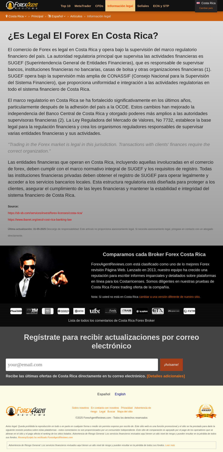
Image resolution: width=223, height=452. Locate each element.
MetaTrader (83, 6)
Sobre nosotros (80, 407)
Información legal (120, 6)
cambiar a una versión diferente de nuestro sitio (172, 294)
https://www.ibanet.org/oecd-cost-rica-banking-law (40, 219)
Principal (37, 16)
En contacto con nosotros (105, 407)
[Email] (82, 365)
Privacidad (127, 407)
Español (57, 16)
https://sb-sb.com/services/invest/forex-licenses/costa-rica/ (45, 213)
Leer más (170, 445)
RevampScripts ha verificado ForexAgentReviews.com (45, 437)
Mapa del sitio (125, 411)
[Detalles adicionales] (166, 376)
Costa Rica (16, 16)
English (120, 394)
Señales (143, 6)
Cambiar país (206, 8)
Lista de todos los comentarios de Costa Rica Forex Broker (111, 320)
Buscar (111, 411)
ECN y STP (161, 6)
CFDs (99, 6)
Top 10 (65, 6)
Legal (102, 411)
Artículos (76, 16)
